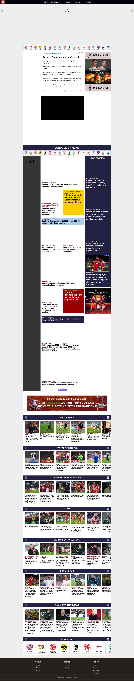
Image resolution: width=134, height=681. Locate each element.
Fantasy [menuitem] (77, 2)
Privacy (67, 665)
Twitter (96, 662)
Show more (62, 387)
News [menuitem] (45, 2)
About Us (38, 662)
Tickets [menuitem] (88, 2)
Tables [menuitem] (67, 2)
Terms (67, 662)
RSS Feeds (96, 668)
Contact (38, 665)
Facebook (96, 665)
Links (96, 670)
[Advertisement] (67, 29)
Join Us (38, 668)
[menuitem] (21, 2)
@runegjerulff (57, 51)
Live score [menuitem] (56, 2)
